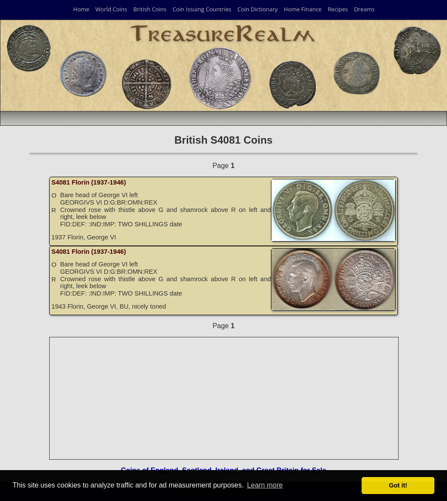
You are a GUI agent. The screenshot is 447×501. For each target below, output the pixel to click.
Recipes (338, 9)
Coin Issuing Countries (202, 9)
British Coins (149, 9)
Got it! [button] (398, 485)
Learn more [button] (265, 485)
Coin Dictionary (257, 9)
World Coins (111, 9)
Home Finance (303, 9)
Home (81, 9)
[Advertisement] (224, 398)
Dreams (364, 9)
